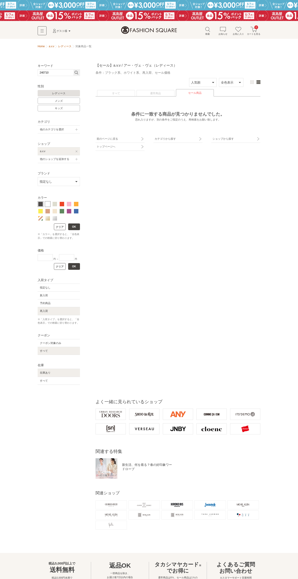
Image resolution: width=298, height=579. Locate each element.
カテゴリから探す (165, 138)
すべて (116, 93)
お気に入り (238, 31)
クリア (60, 227)
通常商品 (155, 93)
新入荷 (44, 295)
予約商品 (45, 303)
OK (74, 226)
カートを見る (253, 31)
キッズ (59, 108)
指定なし (45, 287)
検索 (207, 31)
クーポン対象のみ (50, 343)
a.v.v (42, 151)
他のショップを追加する (54, 159)
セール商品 (195, 92)
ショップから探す (223, 138)
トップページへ (106, 146)
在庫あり (45, 372)
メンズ (59, 100)
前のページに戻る (107, 138)
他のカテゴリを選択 (52, 129)
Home (41, 46)
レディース (58, 93)
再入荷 (44, 311)
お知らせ (222, 31)
